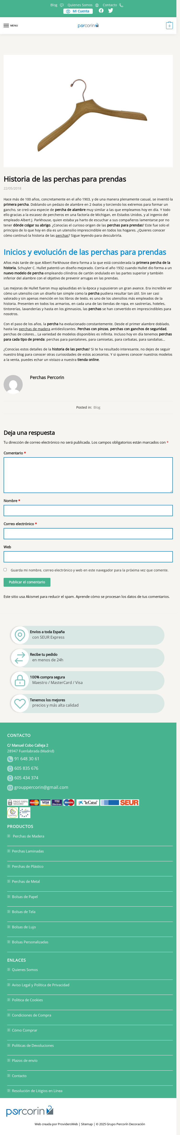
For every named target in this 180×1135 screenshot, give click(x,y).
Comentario (15, 453)
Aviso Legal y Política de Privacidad (38, 984)
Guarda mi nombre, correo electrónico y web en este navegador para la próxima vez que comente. (90, 570)
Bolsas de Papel (22, 896)
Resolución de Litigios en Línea (34, 1090)
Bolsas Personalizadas (27, 942)
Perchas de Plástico (25, 866)
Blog (57, 5)
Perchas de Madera (25, 836)
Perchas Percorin (47, 377)
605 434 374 (26, 778)
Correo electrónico (20, 523)
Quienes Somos (84, 5)
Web (7, 546)
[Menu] (11, 25)
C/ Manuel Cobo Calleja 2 (27, 745)
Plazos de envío (22, 1060)
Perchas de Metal (23, 881)
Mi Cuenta (77, 11)
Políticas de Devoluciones (30, 1045)
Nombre (12, 500)
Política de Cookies (25, 999)
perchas (62, 235)
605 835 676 (26, 768)
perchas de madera (34, 329)
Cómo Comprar (22, 1030)
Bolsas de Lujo (21, 926)
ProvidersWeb (68, 1124)
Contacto (114, 5)
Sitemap (87, 1124)
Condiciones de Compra (29, 1015)
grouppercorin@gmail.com (41, 787)
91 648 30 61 (26, 758)
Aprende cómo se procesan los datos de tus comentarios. (123, 596)
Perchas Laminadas (25, 851)
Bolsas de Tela (21, 911)
